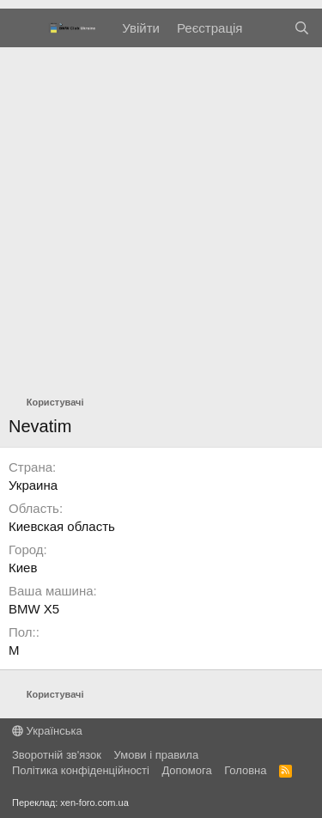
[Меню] (23, 28)
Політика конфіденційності (80, 770)
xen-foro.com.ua (94, 802)
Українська (47, 730)
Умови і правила (156, 754)
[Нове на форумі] (267, 28)
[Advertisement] (161, 217)
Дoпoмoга (186, 770)
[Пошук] (302, 28)
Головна (245, 770)
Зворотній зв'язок (56, 754)
